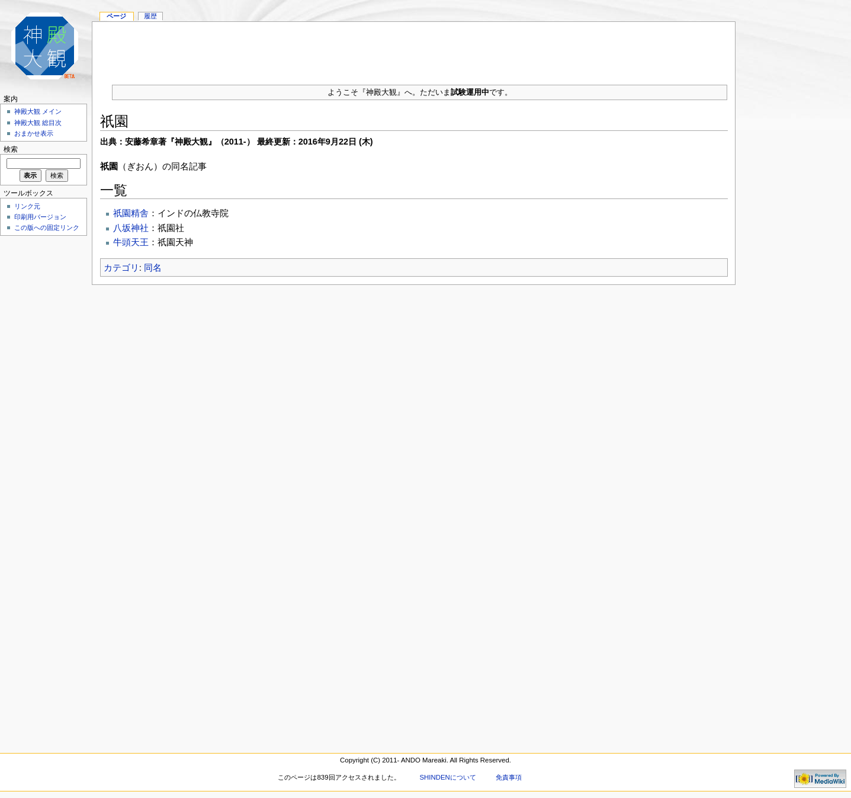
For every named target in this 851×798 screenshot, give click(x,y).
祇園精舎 (131, 213)
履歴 (150, 16)
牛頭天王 (131, 242)
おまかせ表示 (33, 133)
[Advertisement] (414, 48)
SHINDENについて (447, 777)
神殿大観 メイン (38, 111)
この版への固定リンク (46, 227)
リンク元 (27, 206)
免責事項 (509, 777)
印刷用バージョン (40, 216)
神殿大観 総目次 (38, 122)
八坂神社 (131, 228)
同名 (153, 267)
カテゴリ (121, 267)
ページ (116, 16)
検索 (11, 149)
